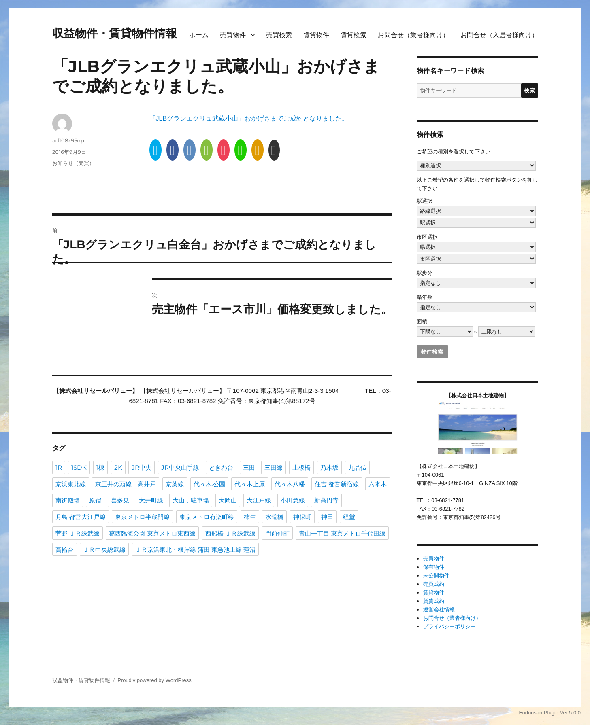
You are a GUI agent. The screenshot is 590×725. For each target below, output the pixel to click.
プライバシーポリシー (449, 626)
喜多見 (120, 500)
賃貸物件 (316, 35)
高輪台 (64, 549)
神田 (327, 516)
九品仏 (357, 467)
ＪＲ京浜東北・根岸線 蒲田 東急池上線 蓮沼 (195, 549)
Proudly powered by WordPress (154, 680)
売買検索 (279, 35)
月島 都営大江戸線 (80, 516)
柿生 (250, 516)
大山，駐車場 (191, 500)
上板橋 (301, 467)
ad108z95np (68, 140)
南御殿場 (67, 500)
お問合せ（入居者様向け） (499, 35)
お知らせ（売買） (73, 163)
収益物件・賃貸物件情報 (114, 33)
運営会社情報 (439, 609)
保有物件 (433, 567)
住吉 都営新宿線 (337, 484)
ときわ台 (221, 467)
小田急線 (293, 500)
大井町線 (151, 500)
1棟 (100, 467)
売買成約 (433, 584)
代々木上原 (249, 484)
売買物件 (233, 35)
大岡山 (228, 500)
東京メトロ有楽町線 (206, 516)
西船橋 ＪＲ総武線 (230, 533)
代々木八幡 (290, 484)
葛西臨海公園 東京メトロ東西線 (152, 533)
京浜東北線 (70, 484)
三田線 (273, 467)
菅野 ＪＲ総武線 (77, 533)
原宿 (95, 500)
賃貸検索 (353, 35)
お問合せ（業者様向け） (413, 35)
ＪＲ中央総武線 (104, 549)
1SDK (79, 467)
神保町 (302, 516)
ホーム (199, 35)
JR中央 (141, 467)
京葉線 (175, 484)
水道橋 (274, 516)
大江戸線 (259, 500)
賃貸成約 (433, 601)
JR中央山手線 (180, 467)
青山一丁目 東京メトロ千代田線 (342, 533)
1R (58, 467)
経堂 (349, 516)
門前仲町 (277, 533)
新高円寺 (326, 500)
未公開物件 (436, 575)
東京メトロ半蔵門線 (142, 516)
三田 (249, 467)
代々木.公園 (209, 484)
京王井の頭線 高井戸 (125, 484)
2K (118, 467)
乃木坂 (329, 467)
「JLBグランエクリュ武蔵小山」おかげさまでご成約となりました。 (249, 118)
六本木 (377, 484)
